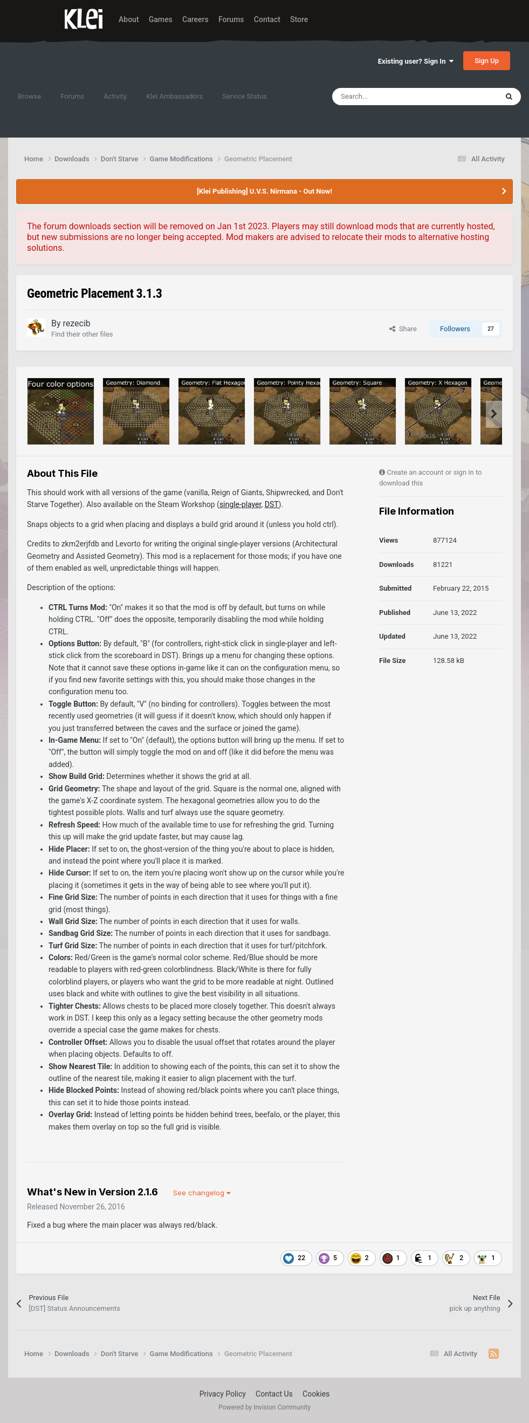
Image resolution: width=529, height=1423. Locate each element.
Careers (195, 19)
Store (299, 19)
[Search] (392, 96)
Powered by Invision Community (264, 1407)
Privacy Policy (223, 1394)
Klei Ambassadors (174, 96)
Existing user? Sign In (416, 61)
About (129, 19)
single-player (240, 504)
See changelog (201, 1192)
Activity (115, 96)
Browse (29, 96)
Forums (231, 19)
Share (403, 329)
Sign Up (487, 61)
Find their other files (82, 334)
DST (272, 504)
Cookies (316, 1394)
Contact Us (274, 1394)
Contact (267, 19)
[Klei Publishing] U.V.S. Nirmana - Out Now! (264, 191)
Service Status (244, 96)
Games (161, 19)
